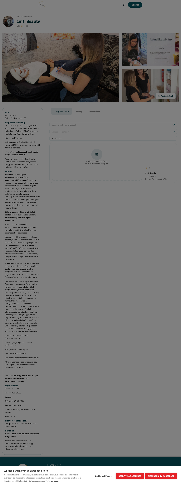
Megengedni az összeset (161, 476)
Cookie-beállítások (103, 476)
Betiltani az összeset (130, 476)
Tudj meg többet (52, 481)
